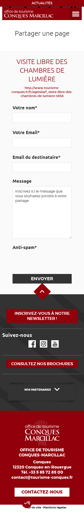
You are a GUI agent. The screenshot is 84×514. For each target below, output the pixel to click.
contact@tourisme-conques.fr (42, 477)
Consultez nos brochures (42, 363)
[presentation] (46, 261)
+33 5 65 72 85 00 (46, 472)
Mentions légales (54, 507)
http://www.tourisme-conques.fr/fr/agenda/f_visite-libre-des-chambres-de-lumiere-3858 (42, 92)
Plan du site (33, 507)
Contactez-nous (42, 492)
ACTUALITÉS (42, 3)
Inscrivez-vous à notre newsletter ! (42, 316)
